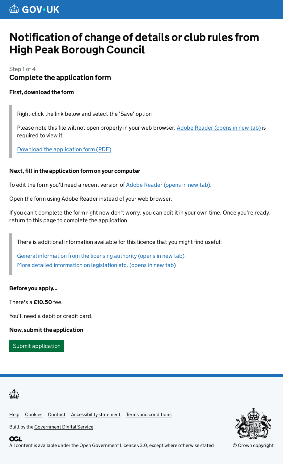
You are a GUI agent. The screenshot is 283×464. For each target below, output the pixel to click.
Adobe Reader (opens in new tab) (219, 127)
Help (14, 414)
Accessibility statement (95, 414)
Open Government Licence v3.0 (113, 445)
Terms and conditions (148, 414)
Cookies (33, 414)
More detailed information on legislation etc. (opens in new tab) (96, 265)
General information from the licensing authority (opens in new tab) (100, 255)
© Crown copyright (253, 445)
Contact (56, 414)
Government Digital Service (63, 427)
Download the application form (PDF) (64, 149)
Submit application (37, 345)
